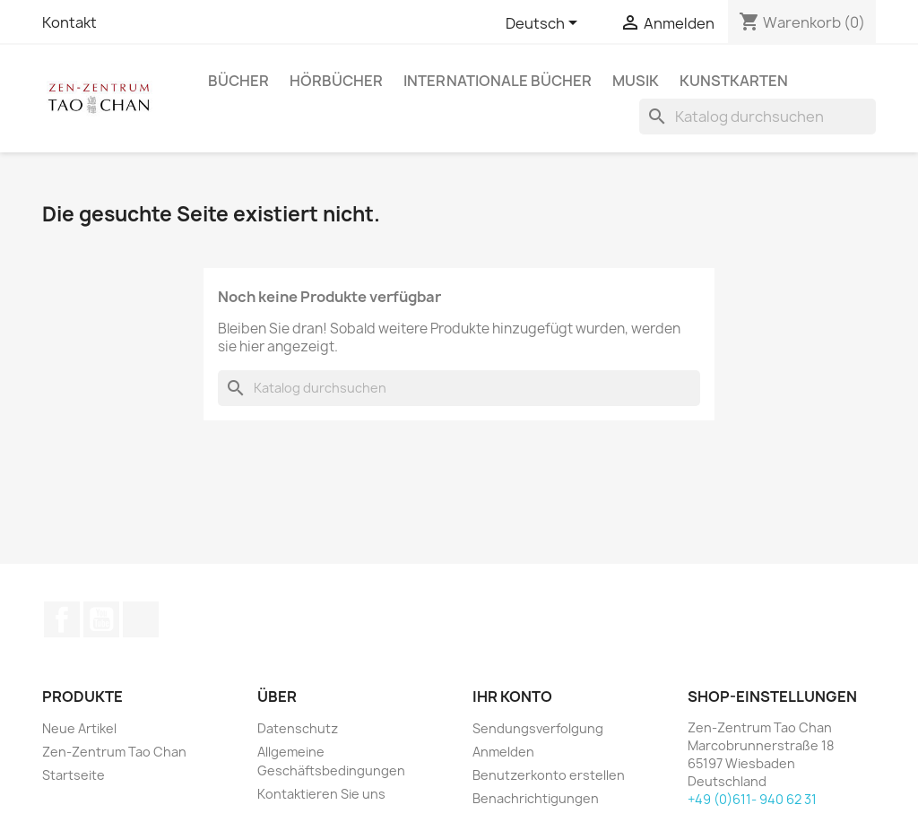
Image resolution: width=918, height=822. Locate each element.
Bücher (238, 81)
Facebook (62, 619)
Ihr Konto (512, 696)
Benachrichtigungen (535, 798)
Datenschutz (297, 728)
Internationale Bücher (497, 81)
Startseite (73, 774)
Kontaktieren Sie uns (321, 793)
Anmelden (503, 751)
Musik (635, 81)
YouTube (101, 619)
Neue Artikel (79, 728)
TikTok (141, 619)
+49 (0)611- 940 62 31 (752, 799)
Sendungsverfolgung (537, 728)
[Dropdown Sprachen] (545, 24)
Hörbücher (336, 81)
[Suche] (757, 116)
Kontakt (69, 22)
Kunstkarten (734, 81)
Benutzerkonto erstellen (548, 774)
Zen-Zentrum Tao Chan (114, 751)
